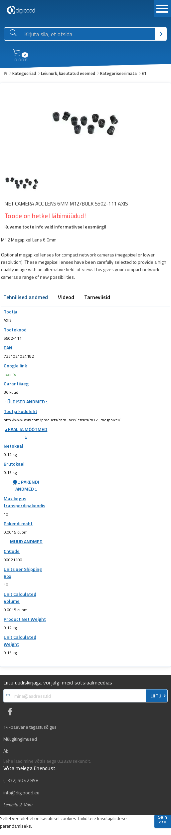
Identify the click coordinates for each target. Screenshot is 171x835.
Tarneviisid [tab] (97, 297)
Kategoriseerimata (118, 73)
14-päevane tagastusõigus (30, 727)
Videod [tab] (66, 297)
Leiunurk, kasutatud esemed (68, 73)
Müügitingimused (20, 739)
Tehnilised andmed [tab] (25, 297)
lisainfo (10, 374)
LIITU (155, 695)
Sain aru (162, 820)
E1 (144, 73)
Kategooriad (24, 73)
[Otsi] (161, 34)
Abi (6, 751)
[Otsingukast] (88, 34)
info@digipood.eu (21, 792)
